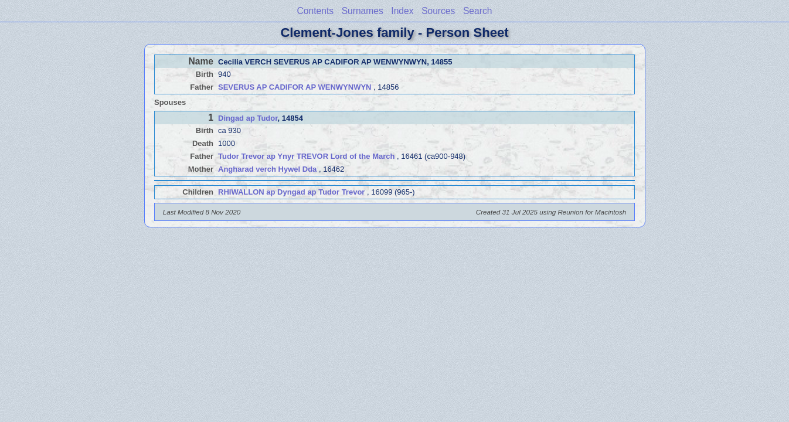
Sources (438, 11)
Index (402, 11)
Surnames (362, 11)
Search (477, 11)
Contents (315, 11)
